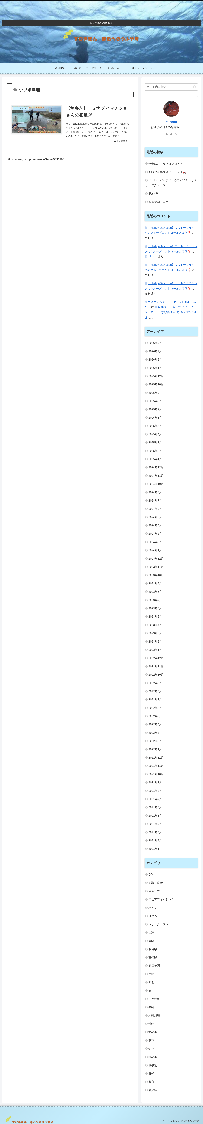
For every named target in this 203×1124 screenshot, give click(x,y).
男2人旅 (153, 193)
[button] (194, 87)
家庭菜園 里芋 (158, 202)
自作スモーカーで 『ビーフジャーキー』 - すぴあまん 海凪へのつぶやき (170, 312)
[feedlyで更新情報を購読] (171, 134)
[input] (171, 87)
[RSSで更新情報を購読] (176, 134)
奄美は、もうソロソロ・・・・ (168, 163)
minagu (171, 121)
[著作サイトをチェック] (167, 134)
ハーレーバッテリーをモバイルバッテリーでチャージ (171, 183)
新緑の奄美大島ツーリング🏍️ (167, 172)
